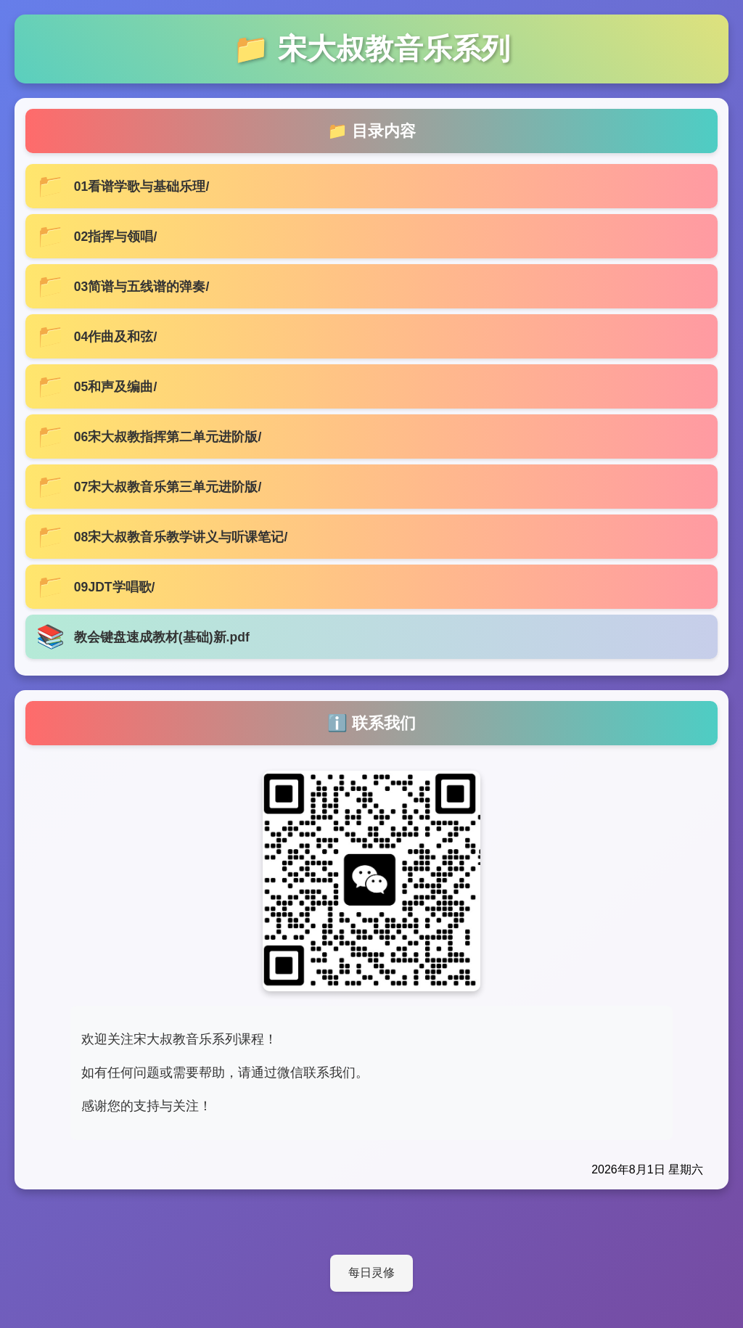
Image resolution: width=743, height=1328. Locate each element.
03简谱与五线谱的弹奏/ (141, 286)
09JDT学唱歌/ (114, 587)
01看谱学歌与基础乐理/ (141, 186)
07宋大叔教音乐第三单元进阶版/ (167, 487)
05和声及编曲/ (115, 387)
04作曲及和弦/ (115, 336)
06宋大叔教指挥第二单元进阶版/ (167, 437)
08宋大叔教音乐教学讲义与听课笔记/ (180, 537)
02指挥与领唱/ (115, 236)
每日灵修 (371, 1272)
